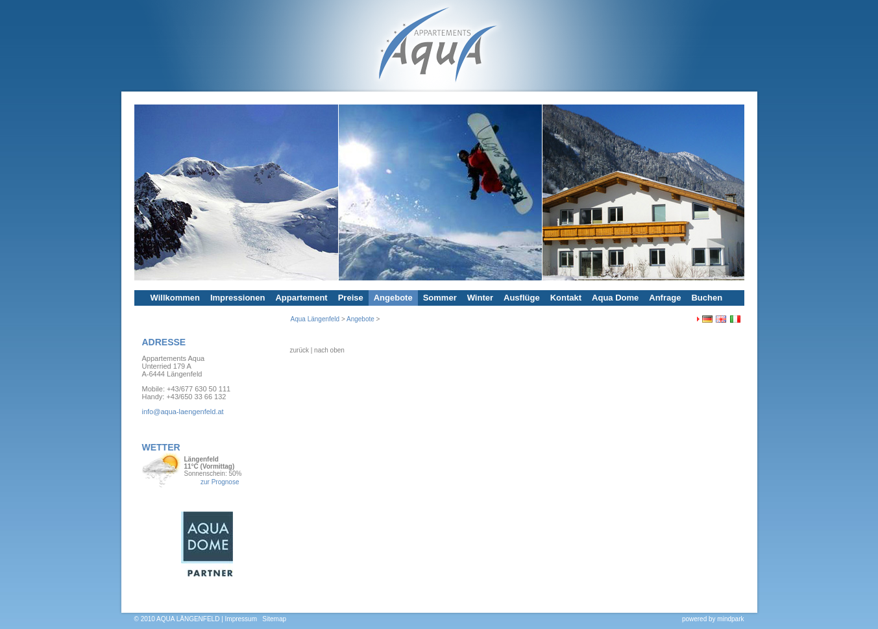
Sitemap (274, 619)
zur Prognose (220, 482)
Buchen (706, 297)
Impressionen (237, 297)
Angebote (393, 297)
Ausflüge (522, 297)
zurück (299, 350)
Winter (480, 297)
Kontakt (565, 297)
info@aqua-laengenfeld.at (183, 411)
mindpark (730, 619)
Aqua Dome (615, 297)
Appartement (301, 297)
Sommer (440, 297)
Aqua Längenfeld (315, 319)
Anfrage (665, 297)
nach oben (329, 350)
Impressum (241, 619)
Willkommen (175, 297)
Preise (350, 297)
